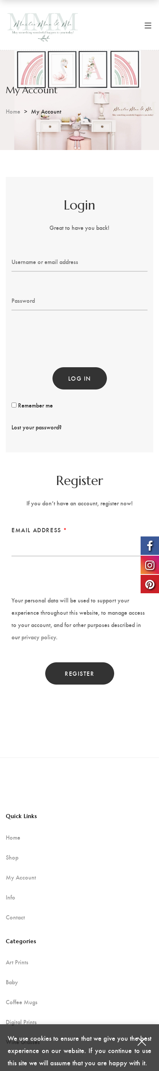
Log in (79, 378)
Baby (12, 982)
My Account (21, 877)
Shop (12, 857)
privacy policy (38, 637)
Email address (39, 530)
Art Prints (17, 962)
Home (13, 111)
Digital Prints (21, 1022)
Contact (15, 917)
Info (10, 897)
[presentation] (69, 333)
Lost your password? (36, 427)
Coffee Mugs (22, 1002)
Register (79, 673)
